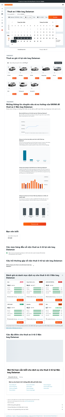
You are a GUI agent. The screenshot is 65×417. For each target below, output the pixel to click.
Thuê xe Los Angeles (13, 388)
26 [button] (18, 41)
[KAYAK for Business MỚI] (2, 23)
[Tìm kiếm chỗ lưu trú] (2, 11)
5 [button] (18, 32)
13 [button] (21, 35)
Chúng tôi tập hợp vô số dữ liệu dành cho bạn (35, 407)
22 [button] (27, 38)
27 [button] (21, 41)
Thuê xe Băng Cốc (12, 384)
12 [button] (18, 35)
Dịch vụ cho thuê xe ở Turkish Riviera (50, 415)
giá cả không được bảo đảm (29, 401)
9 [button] (30, 32)
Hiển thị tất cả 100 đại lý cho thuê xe (14, 328)
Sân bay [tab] (21, 377)
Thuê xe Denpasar (29, 388)
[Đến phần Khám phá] (2, 17)
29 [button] (27, 41)
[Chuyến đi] (2, 26)
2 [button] (30, 29)
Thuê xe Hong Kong (13, 386)
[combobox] (11, 14)
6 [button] (21, 32)
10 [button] (12, 35)
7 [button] (24, 32)
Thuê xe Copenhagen (30, 390)
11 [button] (15, 35)
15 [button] (27, 35)
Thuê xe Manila (12, 390)
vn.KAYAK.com (8, 415)
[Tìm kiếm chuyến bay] (2, 8)
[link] (34, 224)
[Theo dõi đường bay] (2, 20)
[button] (63, 1)
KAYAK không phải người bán (35, 405)
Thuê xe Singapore (47, 384)
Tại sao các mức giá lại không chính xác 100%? (35, 409)
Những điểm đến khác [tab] (12, 377)
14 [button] (24, 35)
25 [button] (15, 41)
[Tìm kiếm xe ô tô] (2, 14)
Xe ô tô (14, 415)
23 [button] (30, 38)
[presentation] (62, 275)
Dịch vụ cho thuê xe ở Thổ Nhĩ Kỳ (22, 415)
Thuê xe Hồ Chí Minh (30, 384)
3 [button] (43, 29)
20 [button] (21, 38)
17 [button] (12, 38)
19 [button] (18, 38)
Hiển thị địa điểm (21, 296)
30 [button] (30, 41)
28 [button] (24, 41)
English (42, 1)
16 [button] (30, 35)
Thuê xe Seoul (29, 386)
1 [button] (27, 29)
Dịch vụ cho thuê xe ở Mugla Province (35, 415)
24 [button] (12, 41)
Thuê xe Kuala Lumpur (48, 386)
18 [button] (15, 38)
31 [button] (12, 44)
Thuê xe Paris (46, 388)
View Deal (14, 78)
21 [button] (24, 38)
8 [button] (27, 32)
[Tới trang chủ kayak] (9, 5)
